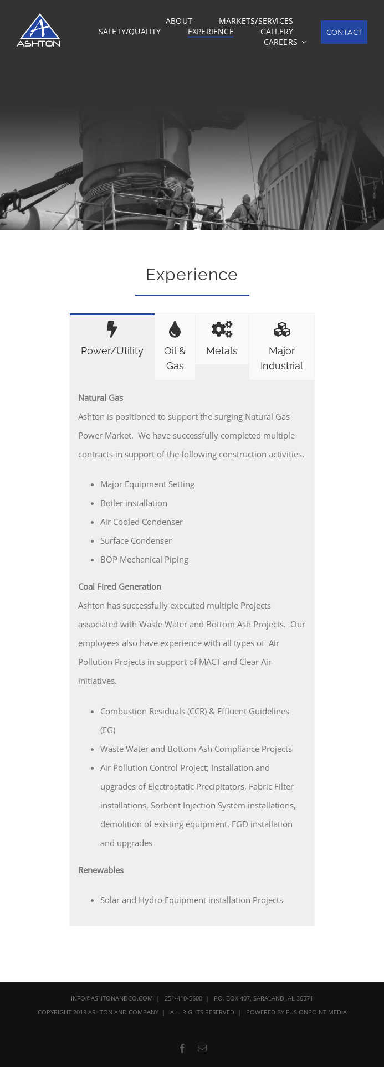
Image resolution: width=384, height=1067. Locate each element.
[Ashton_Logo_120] (40, 17)
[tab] (112, 338)
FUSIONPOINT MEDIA (316, 1012)
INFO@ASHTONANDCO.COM (112, 998)
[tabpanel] (192, 653)
